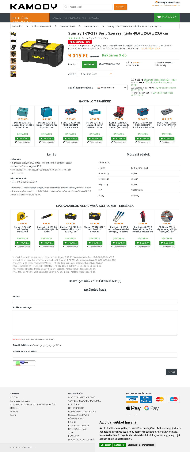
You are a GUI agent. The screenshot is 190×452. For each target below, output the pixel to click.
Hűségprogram (76, 418)
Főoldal (56, 18)
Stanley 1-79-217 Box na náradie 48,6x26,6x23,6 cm (71, 272)
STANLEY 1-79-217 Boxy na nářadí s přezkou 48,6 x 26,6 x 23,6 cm (72, 263)
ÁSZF (84, 18)
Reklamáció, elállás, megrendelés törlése (32, 404)
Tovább (171, 372)
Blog (13, 415)
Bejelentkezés (159, 5)
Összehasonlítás (111, 64)
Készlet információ (78, 425)
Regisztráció (173, 5)
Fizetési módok (76, 408)
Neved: (16, 296)
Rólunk (72, 422)
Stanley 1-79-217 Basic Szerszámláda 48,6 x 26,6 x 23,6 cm (134, 26)
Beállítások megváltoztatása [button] (141, 445)
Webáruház (17, 26)
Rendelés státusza (20, 401)
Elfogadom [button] (106, 445)
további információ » (150, 48)
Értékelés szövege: (22, 307)
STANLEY (137, 62)
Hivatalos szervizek (78, 415)
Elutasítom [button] (119, 445)
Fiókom (14, 397)
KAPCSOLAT (94, 18)
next (174, 125)
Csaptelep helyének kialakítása (84, 401)
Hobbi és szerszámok (41, 26)
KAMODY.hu (29, 447)
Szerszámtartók (91, 26)
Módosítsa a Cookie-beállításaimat (86, 440)
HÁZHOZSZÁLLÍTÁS (71, 18)
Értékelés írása (101, 38)
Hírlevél (14, 408)
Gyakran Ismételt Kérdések (82, 411)
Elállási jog (74, 404)
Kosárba (22, 138)
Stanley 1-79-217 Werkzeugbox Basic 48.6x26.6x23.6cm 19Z (86, 257)
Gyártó (14, 411)
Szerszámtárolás (67, 26)
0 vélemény (87, 38)
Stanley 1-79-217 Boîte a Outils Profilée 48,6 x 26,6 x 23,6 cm (73, 266)
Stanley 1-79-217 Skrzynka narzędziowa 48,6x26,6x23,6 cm (68, 269)
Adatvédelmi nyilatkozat (81, 397)
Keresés (120, 6)
